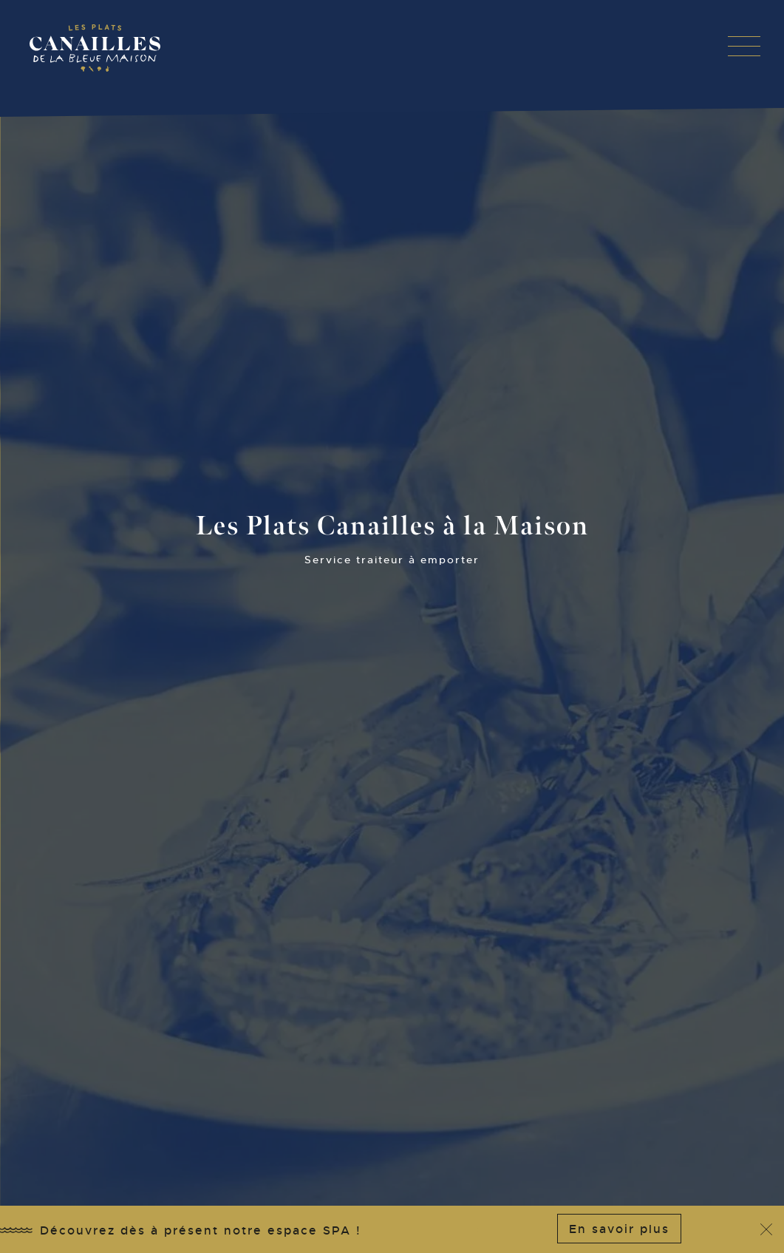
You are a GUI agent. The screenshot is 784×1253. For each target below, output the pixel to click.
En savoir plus (619, 1229)
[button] (744, 46)
